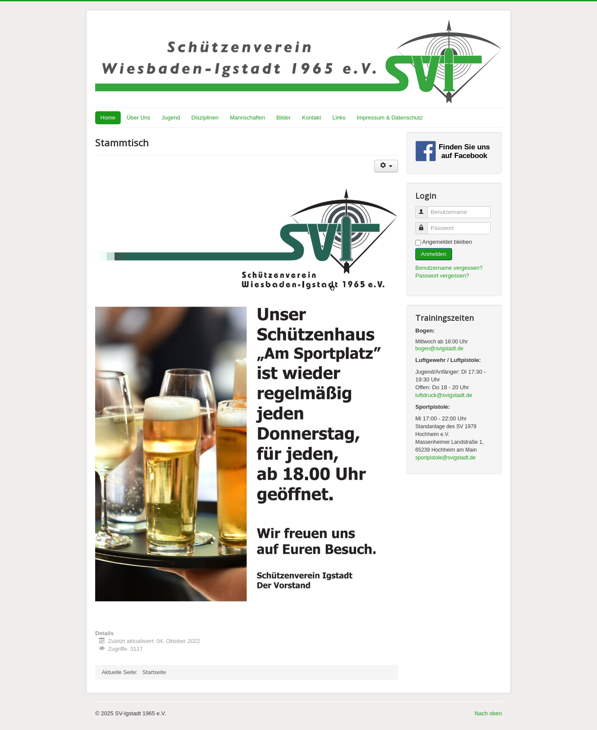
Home (108, 117)
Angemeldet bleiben (447, 242)
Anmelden (433, 254)
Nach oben (488, 713)
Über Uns (139, 117)
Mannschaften (247, 117)
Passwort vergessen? (442, 275)
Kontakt (311, 117)
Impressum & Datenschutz (390, 117)
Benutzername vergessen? (448, 268)
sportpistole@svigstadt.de (445, 458)
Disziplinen (204, 117)
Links (338, 117)
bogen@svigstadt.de (439, 349)
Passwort (425, 224)
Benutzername (425, 208)
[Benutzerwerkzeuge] (386, 166)
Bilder (283, 117)
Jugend (171, 117)
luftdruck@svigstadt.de (443, 395)
